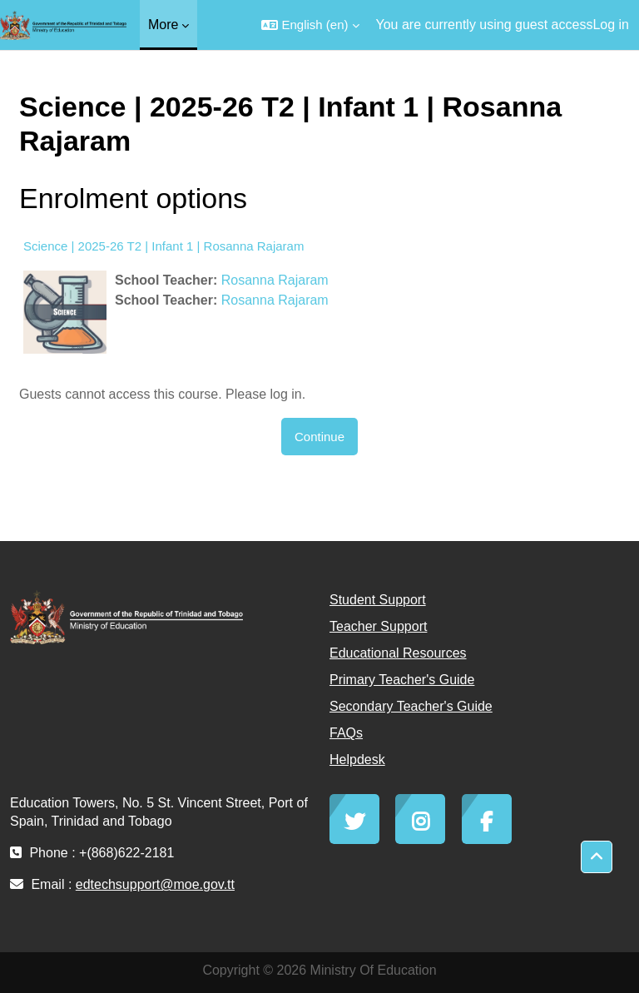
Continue (319, 436)
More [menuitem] (163, 24)
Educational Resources (398, 653)
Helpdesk (357, 759)
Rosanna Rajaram (275, 280)
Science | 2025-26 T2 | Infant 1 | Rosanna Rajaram (163, 246)
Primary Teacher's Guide (401, 680)
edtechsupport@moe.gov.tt (155, 884)
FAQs (346, 733)
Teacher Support (378, 626)
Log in (610, 24)
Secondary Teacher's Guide (411, 706)
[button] (310, 25)
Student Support (377, 600)
